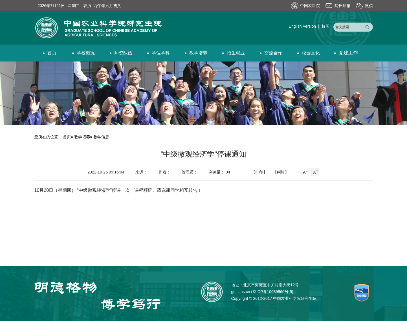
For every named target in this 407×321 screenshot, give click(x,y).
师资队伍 (121, 52)
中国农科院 (310, 5)
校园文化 (308, 52)
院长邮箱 (342, 5)
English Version (302, 26)
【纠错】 (281, 172)
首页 (49, 52)
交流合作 (271, 52)
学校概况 (83, 52)
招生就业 (233, 52)
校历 (325, 26)
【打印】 (259, 172)
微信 (369, 5)
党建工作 (346, 53)
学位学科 (158, 52)
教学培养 (196, 52)
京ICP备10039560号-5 (272, 291)
